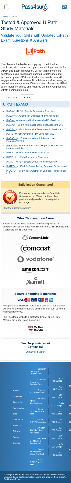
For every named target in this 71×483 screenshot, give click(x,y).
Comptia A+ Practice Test (37, 391)
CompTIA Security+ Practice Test (38, 371)
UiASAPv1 (11, 138)
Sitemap (16, 443)
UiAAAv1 (10, 111)
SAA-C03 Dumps (57, 404)
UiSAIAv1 (11, 157)
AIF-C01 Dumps (57, 445)
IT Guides (17, 396)
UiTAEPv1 (11, 171)
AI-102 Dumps (56, 453)
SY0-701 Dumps (57, 379)
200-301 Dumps (57, 396)
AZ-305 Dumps (56, 437)
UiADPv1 (11, 129)
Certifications (10, 97)
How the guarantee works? (17, 208)
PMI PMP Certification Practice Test (38, 440)
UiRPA (9, 152)
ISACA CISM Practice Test (36, 462)
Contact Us (18, 419)
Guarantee (18, 402)
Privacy (16, 431)
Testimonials (18, 408)
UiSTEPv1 (11, 166)
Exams (27, 97)
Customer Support (35, 351)
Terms (16, 437)
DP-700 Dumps (57, 420)
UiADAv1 (11, 125)
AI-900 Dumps (56, 412)
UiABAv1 (10, 120)
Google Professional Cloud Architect (37, 451)
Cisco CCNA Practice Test (37, 411)
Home (5, 17)
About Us (17, 425)
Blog (15, 414)
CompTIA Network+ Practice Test (38, 381)
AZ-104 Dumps (56, 388)
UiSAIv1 (10, 161)
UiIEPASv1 (11, 145)
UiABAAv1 (11, 115)
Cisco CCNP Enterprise (38, 420)
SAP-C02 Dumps (57, 429)
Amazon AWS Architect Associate (37, 430)
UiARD (9, 134)
